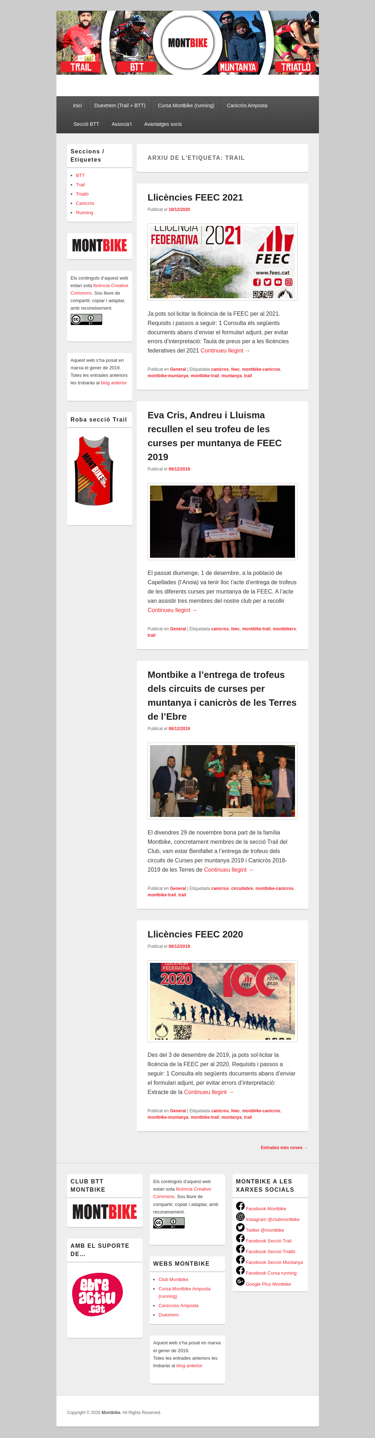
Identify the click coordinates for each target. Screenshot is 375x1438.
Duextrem (169, 1315)
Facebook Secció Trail (264, 1241)
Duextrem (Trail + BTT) (119, 105)
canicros (220, 369)
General (178, 369)
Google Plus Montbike (263, 1284)
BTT (80, 175)
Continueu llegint (226, 351)
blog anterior (113, 382)
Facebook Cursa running (266, 1273)
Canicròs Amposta (247, 105)
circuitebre (242, 888)
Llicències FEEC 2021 (195, 197)
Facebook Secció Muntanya (269, 1262)
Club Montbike (173, 1279)
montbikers (284, 628)
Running (84, 212)
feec (235, 369)
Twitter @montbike (260, 1230)
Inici (77, 105)
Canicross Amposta (179, 1305)
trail (248, 375)
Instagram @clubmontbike (268, 1219)
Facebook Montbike (261, 1208)
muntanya (231, 375)
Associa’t (122, 124)
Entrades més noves (284, 1147)
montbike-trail (205, 375)
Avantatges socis (163, 124)
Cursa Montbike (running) (186, 105)
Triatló (82, 194)
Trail (80, 184)
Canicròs (85, 203)
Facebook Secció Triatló (265, 1251)
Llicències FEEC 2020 (195, 934)
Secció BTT (86, 124)
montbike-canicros (261, 369)
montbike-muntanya (168, 375)
